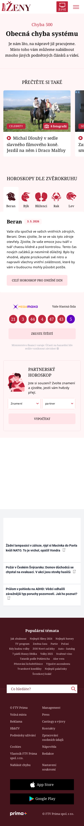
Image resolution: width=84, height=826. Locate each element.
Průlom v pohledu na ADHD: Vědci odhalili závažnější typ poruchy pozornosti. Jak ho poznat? (41, 593)
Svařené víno (64, 653)
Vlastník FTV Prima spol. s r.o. (23, 756)
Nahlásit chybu (20, 765)
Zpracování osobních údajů (52, 737)
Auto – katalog (66, 648)
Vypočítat (42, 417)
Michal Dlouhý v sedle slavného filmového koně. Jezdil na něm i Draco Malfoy (36, 144)
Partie (54, 643)
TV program (22, 643)
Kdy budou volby (19, 648)
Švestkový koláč (42, 673)
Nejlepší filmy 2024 (41, 638)
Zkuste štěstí (42, 334)
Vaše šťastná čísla (64, 306)
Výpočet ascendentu (58, 663)
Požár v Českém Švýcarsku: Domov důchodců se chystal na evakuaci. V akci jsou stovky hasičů (41, 570)
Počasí (65, 643)
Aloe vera (58, 658)
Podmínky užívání (23, 735)
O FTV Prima (19, 708)
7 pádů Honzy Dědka (24, 653)
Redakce (48, 754)
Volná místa (18, 714)
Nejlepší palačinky (56, 668)
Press (46, 714)
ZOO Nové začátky (44, 648)
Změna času (40, 643)
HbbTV (15, 728)
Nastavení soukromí (49, 767)
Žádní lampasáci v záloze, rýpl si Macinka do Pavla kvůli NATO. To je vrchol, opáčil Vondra (41, 548)
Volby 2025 (46, 653)
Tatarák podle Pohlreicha (35, 658)
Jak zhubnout (18, 638)
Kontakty (48, 728)
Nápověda (49, 747)
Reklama (16, 721)
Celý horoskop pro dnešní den (37, 280)
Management (51, 708)
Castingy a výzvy (53, 721)
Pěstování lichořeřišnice (28, 663)
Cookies (15, 747)
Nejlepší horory (65, 638)
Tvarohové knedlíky (29, 668)
